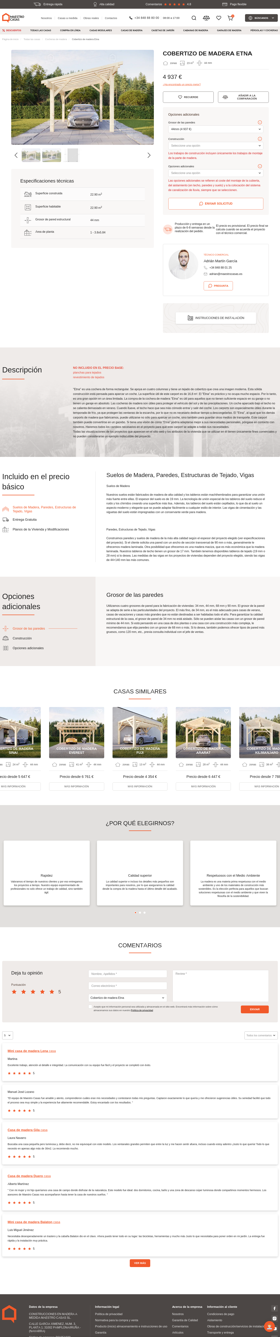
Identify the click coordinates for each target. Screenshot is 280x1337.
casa (32, 1060)
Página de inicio (10, 39)
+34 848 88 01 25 (221, 267)
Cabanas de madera (195, 30)
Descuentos (13, 30)
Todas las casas (40, 30)
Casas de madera (131, 30)
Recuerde (191, 97)
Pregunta (221, 285)
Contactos (111, 18)
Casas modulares (101, 30)
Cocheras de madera (56, 39)
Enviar (255, 1018)
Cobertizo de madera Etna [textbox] (107, 1007)
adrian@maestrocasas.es (226, 274)
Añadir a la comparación (247, 97)
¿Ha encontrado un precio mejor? (182, 84)
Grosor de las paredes (215, 123)
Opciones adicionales (215, 166)
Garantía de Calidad (185, 1329)
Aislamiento (214, 1329)
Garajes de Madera (229, 30)
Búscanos (261, 17)
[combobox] (127, 1007)
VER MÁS (140, 1272)
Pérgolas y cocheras (264, 30)
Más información (76, 786)
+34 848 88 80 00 (146, 18)
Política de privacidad (142, 1019)
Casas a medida (67, 18)
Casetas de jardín (163, 30)
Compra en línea (70, 30)
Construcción (215, 139)
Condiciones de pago (220, 1323)
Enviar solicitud (219, 203)
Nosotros (46, 18)
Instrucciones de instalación (219, 318)
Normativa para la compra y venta (116, 1329)
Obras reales (91, 18)
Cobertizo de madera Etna (85, 39)
